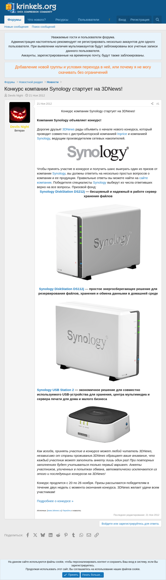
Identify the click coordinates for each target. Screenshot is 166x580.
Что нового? (37, 19)
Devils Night (15, 95)
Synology (43, 138)
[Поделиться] (152, 103)
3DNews (68, 129)
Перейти (66, 511)
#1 (157, 103)
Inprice (122, 134)
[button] (49, 20)
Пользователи (88, 19)
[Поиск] (157, 20)
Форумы (14, 19)
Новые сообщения (16, 26)
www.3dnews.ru (54, 511)
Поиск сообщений (43, 26)
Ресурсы (62, 19)
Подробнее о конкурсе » (55, 501)
